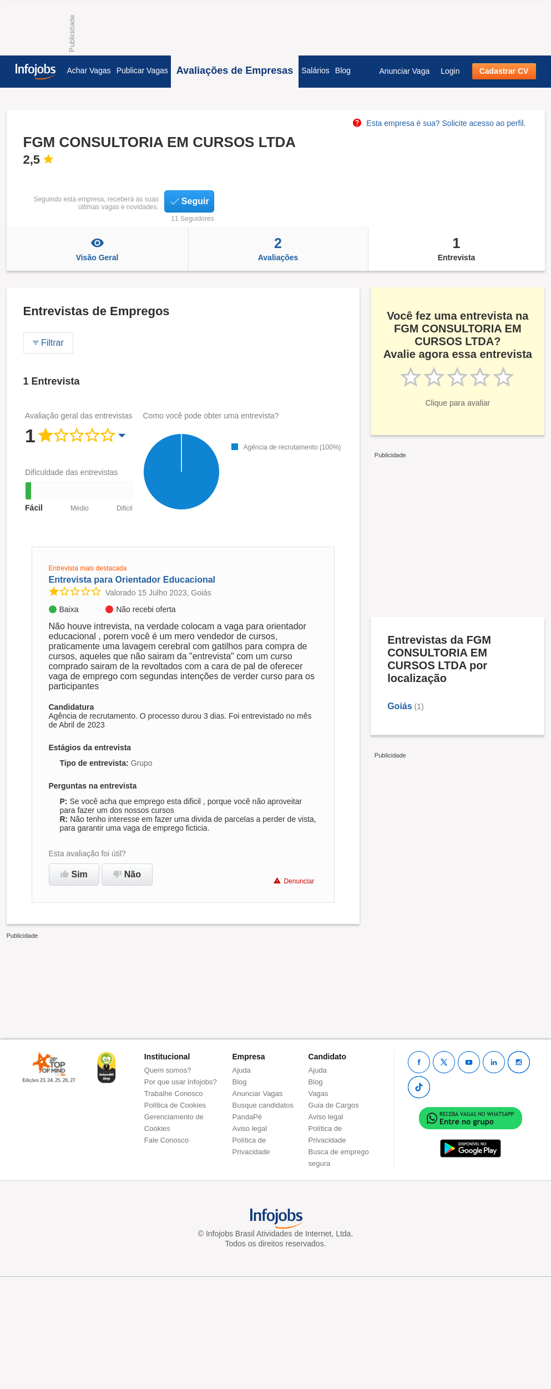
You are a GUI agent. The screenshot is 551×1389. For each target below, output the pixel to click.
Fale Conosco (166, 1140)
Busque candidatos (263, 1105)
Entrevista (456, 248)
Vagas (318, 1093)
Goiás (399, 706)
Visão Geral (97, 248)
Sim (74, 874)
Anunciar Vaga (404, 71)
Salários (315, 70)
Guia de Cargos (334, 1105)
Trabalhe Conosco (173, 1093)
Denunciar (294, 881)
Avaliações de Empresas (234, 70)
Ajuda (241, 1070)
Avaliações (278, 248)
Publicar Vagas (142, 70)
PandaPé (247, 1117)
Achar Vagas (89, 70)
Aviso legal (249, 1128)
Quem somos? (167, 1070)
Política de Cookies (175, 1105)
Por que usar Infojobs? (180, 1082)
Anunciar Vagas (257, 1093)
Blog (343, 70)
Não (127, 874)
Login (450, 71)
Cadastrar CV (504, 71)
